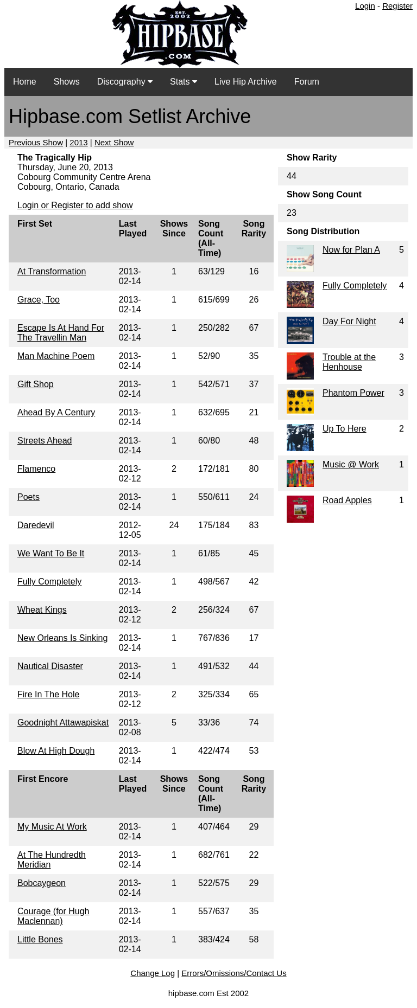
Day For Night (349, 321)
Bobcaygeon (41, 883)
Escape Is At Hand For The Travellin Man (60, 332)
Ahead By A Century (56, 412)
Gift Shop (35, 384)
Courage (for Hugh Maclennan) (53, 916)
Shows (67, 81)
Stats (183, 81)
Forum (306, 81)
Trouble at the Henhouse (349, 361)
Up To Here (345, 428)
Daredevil (35, 525)
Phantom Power (353, 392)
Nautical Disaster (50, 666)
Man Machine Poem (55, 356)
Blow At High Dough (55, 750)
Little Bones (40, 939)
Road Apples (347, 500)
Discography (125, 81)
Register (397, 5)
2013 (78, 142)
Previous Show (36, 142)
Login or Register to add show (75, 205)
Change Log (152, 973)
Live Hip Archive (245, 81)
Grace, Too (38, 299)
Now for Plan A (351, 249)
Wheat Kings (42, 609)
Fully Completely (49, 581)
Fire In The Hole (48, 694)
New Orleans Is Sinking (62, 638)
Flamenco (36, 468)
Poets (28, 497)
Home (24, 81)
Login (365, 5)
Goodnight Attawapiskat (63, 722)
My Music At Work (52, 826)
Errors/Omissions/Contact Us (233, 973)
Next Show (114, 142)
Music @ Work (351, 464)
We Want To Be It (50, 553)
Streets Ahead (44, 440)
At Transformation (51, 271)
